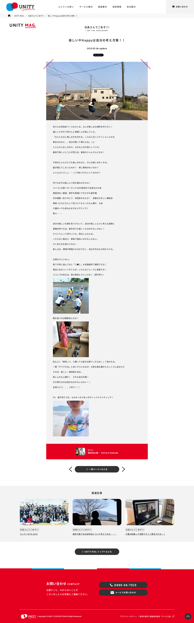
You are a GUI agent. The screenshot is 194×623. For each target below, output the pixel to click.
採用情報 (116, 7)
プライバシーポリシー (128, 616)
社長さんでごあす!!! (36, 16)
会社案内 (131, 7)
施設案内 (102, 7)
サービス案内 (86, 7)
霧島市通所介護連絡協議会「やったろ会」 (156, 616)
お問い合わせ (180, 7)
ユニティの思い (66, 7)
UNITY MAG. (19, 16)
